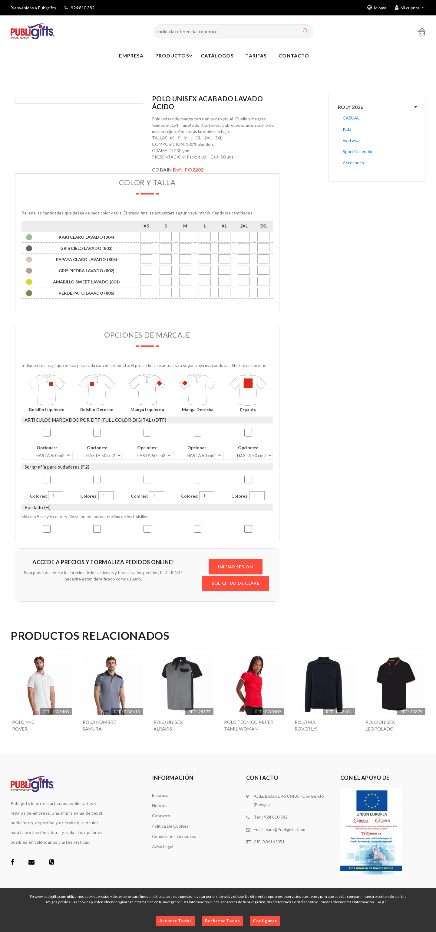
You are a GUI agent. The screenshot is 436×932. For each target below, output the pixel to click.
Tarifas (254, 56)
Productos (172, 56)
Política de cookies (170, 826)
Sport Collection (358, 151)
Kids (347, 129)
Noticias (159, 806)
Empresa (125, 56)
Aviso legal (162, 847)
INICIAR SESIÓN (235, 566)
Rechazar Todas (222, 920)
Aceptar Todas (175, 920)
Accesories (353, 162)
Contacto (294, 56)
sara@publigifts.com (285, 829)
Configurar (265, 920)
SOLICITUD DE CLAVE (235, 583)
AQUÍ (382, 902)
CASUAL (351, 117)
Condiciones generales (174, 836)
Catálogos (214, 56)
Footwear (352, 140)
